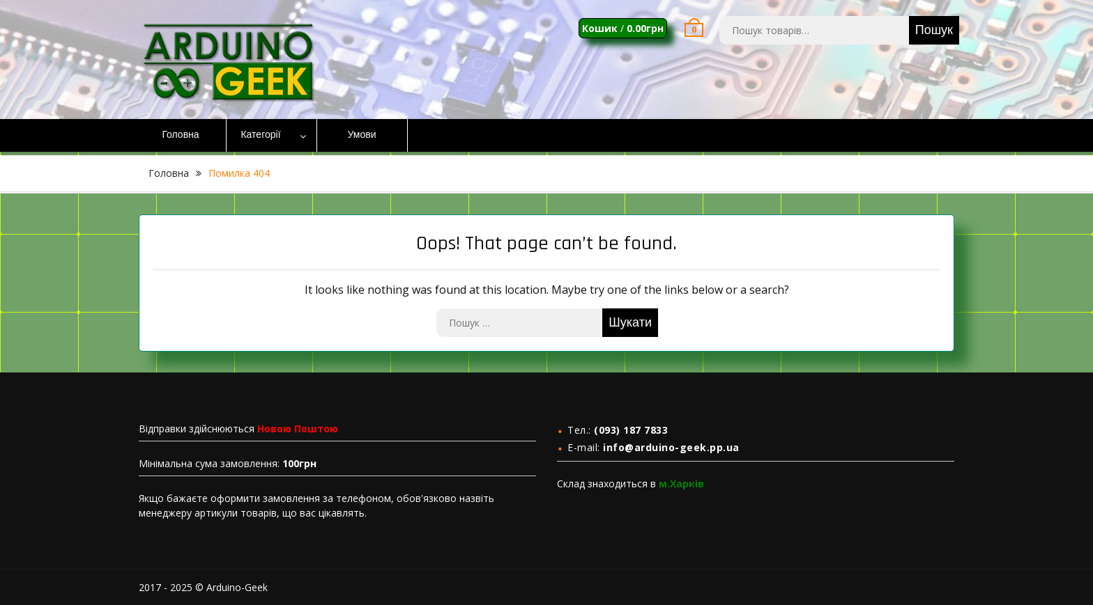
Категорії (260, 135)
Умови (362, 135)
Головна (180, 135)
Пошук (934, 30)
